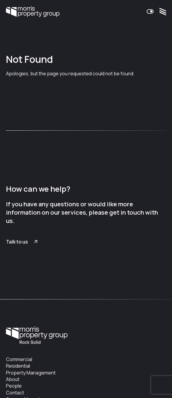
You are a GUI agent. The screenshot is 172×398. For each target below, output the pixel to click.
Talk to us (17, 241)
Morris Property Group (33, 11)
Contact (15, 392)
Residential (18, 366)
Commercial (19, 359)
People (14, 386)
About (12, 379)
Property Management (31, 372)
